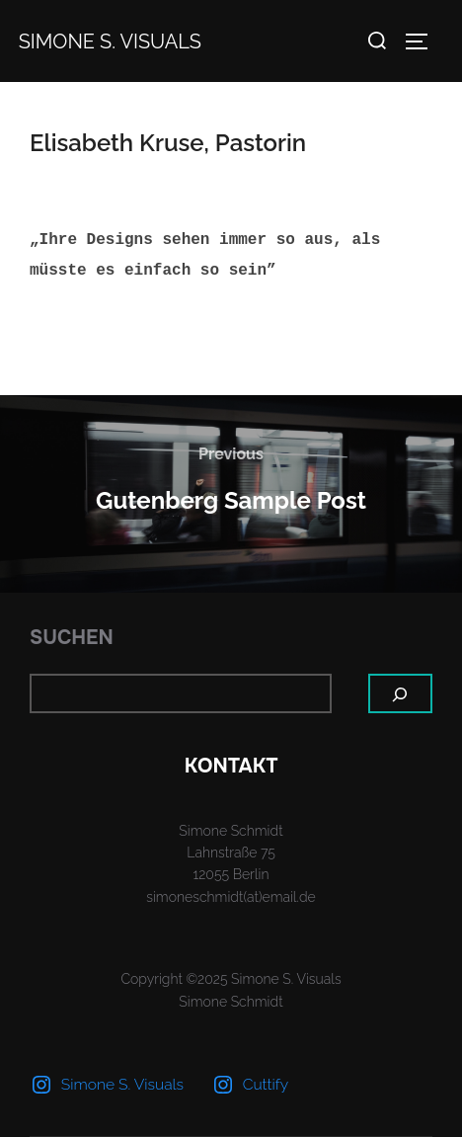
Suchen (72, 637)
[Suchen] (400, 693)
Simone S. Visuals (110, 41)
